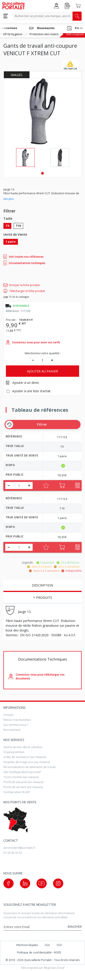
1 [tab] (42, 173)
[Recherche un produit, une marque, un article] (42, 16)
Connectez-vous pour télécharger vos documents (36, 676)
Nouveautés (42, 28)
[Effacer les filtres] (9, 424)
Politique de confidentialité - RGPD (39, 952)
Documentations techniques (24, 263)
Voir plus (8, 198)
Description (42, 585)
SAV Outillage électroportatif (22, 772)
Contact (8, 714)
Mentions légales (27, 945)
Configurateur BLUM (16, 792)
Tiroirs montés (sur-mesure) (21, 777)
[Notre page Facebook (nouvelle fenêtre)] (8, 883)
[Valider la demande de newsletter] (72, 927)
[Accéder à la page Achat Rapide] (67, 6)
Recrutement (11, 729)
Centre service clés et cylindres (22, 747)
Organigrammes (13, 752)
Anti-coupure (75, 34)
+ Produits (42, 597)
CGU (47, 945)
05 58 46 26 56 (12, 852)
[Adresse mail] (33, 926)
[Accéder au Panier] (78, 5)
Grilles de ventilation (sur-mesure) (24, 757)
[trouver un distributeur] (42, 820)
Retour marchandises (17, 719)
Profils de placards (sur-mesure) (23, 782)
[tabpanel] (25, 157)
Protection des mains (44, 34)
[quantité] (42, 360)
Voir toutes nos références (23, 256)
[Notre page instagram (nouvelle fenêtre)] (58, 883)
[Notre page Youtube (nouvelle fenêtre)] (41, 883)
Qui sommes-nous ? (15, 724)
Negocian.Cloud (54, 967)
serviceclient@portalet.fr (19, 847)
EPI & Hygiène (12, 34)
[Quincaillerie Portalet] (13, 5)
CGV (59, 945)
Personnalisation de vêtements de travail (29, 767)
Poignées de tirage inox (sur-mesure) (26, 762)
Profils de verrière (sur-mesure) (23, 787)
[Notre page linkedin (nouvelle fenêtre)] (25, 883)
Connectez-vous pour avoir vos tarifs (33, 342)
